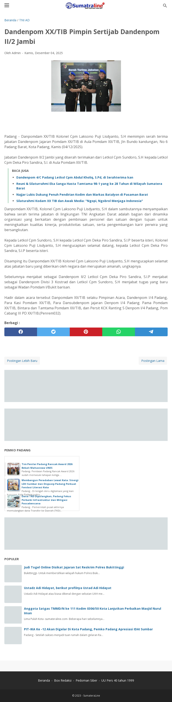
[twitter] (53, 332)
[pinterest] (86, 332)
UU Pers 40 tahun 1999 (117, 680)
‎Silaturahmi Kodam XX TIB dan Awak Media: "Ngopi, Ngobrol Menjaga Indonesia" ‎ (80, 201)
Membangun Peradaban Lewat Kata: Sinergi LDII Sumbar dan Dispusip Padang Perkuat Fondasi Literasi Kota (50, 483)
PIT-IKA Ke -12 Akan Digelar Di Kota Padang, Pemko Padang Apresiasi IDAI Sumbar (88, 629)
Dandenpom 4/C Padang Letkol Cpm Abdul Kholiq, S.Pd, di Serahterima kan (74, 177)
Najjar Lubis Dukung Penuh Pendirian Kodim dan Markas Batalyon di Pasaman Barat (82, 194)
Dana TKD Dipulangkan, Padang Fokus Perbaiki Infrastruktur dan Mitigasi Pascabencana (46, 500)
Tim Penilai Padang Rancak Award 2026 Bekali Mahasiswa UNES (47, 465)
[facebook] (20, 332)
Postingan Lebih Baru (22, 361)
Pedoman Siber (86, 680)
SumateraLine (91, 695)
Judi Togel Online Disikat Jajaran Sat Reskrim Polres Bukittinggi (74, 567)
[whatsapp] (118, 332)
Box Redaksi (63, 680)
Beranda (44, 680)
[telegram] (151, 332)
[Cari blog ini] (165, 5)
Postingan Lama (152, 361)
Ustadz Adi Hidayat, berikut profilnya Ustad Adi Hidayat (67, 588)
